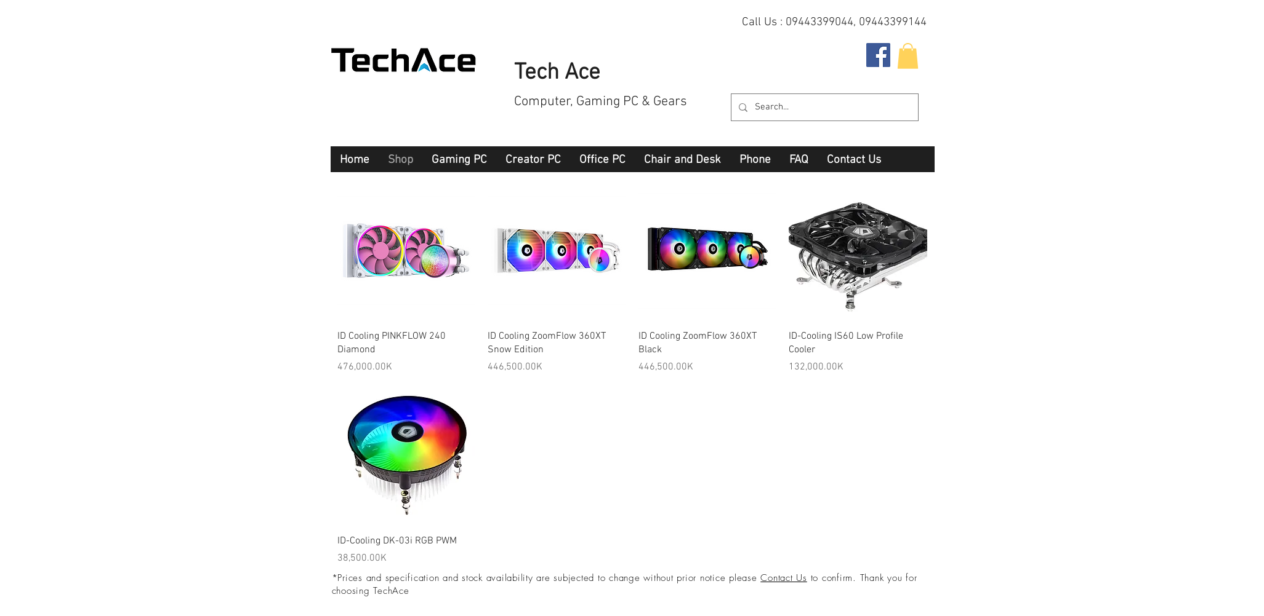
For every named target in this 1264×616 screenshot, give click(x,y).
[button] (908, 56)
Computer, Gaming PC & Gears (600, 101)
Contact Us (783, 578)
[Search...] (823, 107)
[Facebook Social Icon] (878, 55)
